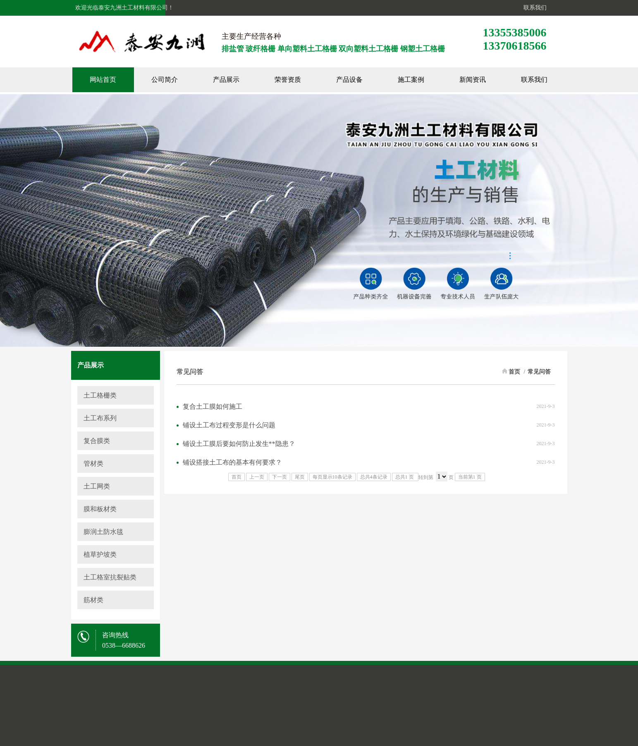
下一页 (279, 477)
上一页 (256, 477)
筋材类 (93, 599)
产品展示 (237, 79)
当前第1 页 (470, 477)
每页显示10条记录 (332, 477)
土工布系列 (100, 418)
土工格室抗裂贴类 (110, 577)
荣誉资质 (298, 79)
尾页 (300, 477)
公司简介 (175, 79)
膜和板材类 (100, 508)
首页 (514, 372)
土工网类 (97, 486)
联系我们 (534, 8)
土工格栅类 (100, 395)
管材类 (93, 463)
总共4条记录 (373, 477)
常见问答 (539, 372)
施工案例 (422, 79)
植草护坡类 (100, 554)
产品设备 (360, 79)
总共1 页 (405, 477)
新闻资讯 (483, 79)
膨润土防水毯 (103, 531)
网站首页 (113, 79)
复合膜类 (97, 440)
